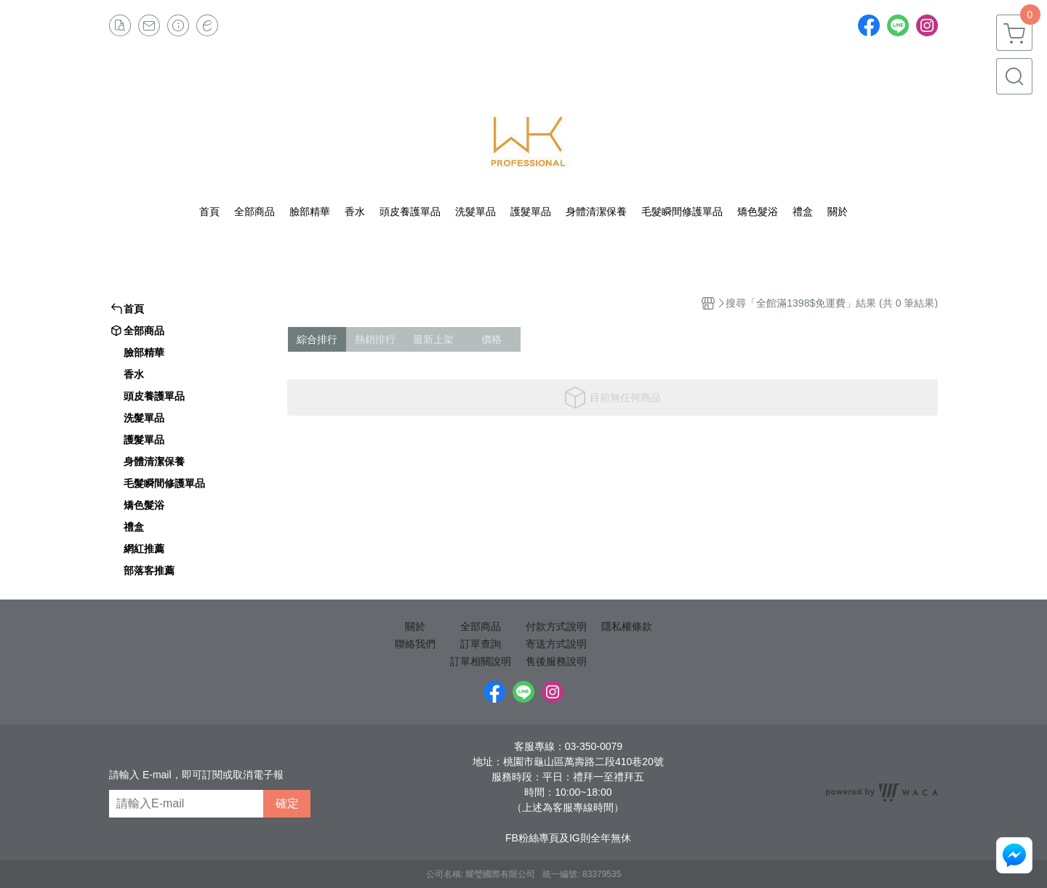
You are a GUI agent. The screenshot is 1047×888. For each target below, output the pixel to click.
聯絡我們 (415, 644)
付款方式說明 (556, 626)
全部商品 (480, 626)
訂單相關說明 (480, 661)
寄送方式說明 (556, 644)
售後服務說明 (556, 661)
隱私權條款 (626, 626)
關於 (415, 626)
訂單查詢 (480, 644)
